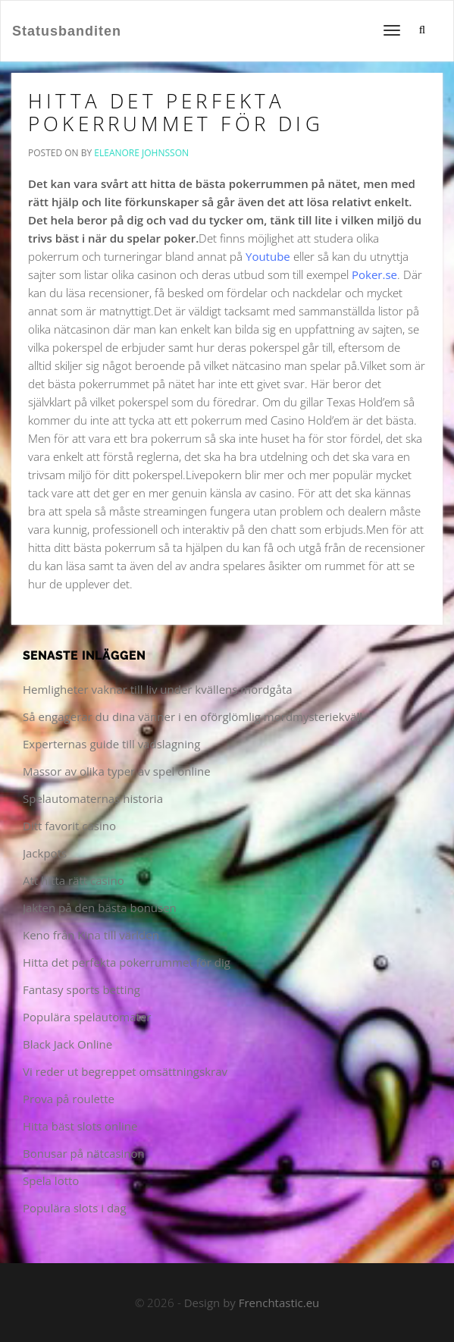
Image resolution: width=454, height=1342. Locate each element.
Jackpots (45, 853)
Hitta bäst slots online (80, 1125)
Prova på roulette (68, 1098)
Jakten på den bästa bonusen (100, 907)
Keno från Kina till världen (91, 934)
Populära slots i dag (75, 1207)
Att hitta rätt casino (73, 880)
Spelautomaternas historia (93, 798)
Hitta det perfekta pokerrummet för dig (176, 112)
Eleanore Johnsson (141, 152)
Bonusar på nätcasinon (84, 1153)
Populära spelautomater (87, 1016)
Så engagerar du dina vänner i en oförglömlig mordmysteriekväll (192, 716)
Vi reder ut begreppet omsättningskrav (125, 1071)
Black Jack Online (67, 1044)
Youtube (268, 256)
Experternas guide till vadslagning (111, 743)
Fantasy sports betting (81, 989)
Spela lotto (51, 1180)
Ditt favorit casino (69, 825)
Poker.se (374, 274)
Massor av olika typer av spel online (117, 771)
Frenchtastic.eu (279, 1302)
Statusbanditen (66, 31)
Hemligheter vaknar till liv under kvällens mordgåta (158, 689)
